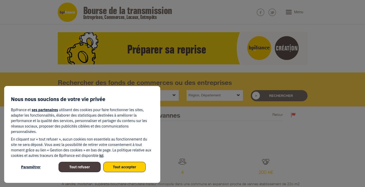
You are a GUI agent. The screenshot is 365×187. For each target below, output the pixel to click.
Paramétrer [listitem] (31, 167)
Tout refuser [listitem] (79, 167)
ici (101, 155)
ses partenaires (45, 110)
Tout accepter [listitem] (124, 167)
